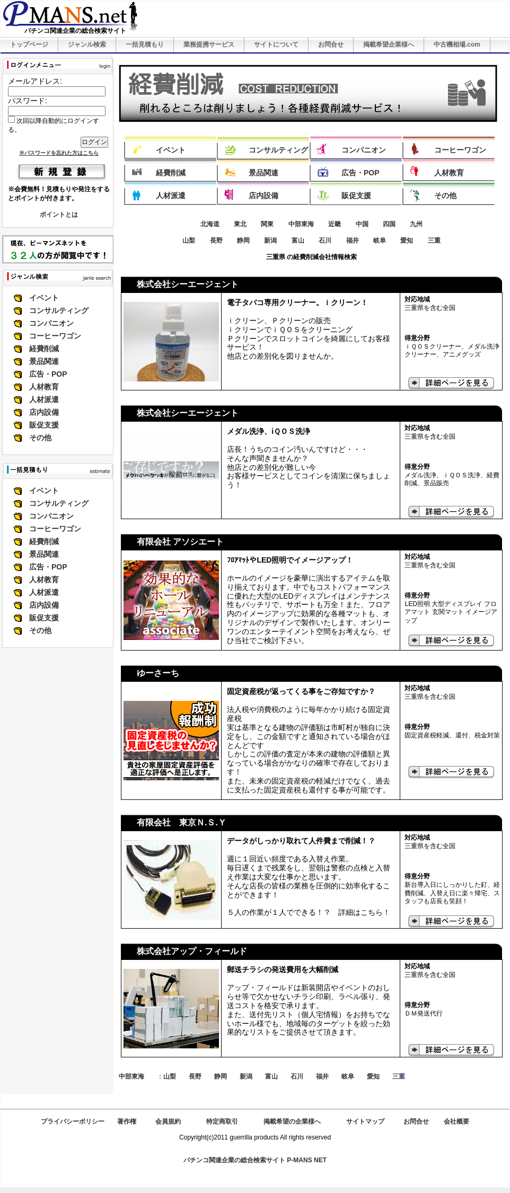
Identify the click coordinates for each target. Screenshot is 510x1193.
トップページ (29, 44)
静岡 (243, 240)
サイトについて (276, 44)
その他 (40, 437)
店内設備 (44, 412)
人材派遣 (44, 399)
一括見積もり (145, 44)
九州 (416, 224)
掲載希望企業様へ (388, 44)
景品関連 (44, 361)
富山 (298, 240)
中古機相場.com (457, 44)
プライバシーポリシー (72, 1121)
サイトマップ (365, 1121)
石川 (325, 240)
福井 (352, 240)
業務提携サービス (208, 44)
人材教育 (44, 386)
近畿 (334, 224)
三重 (434, 240)
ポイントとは (59, 214)
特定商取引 (222, 1121)
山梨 (188, 240)
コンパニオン (51, 323)
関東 (267, 224)
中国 (362, 224)
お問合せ (331, 44)
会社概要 (456, 1121)
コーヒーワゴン (55, 336)
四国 (389, 224)
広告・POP (48, 374)
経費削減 (44, 348)
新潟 (270, 240)
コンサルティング (59, 310)
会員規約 (168, 1121)
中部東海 (301, 224)
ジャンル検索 (87, 44)
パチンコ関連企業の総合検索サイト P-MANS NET (255, 1160)
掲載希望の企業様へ (292, 1121)
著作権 (126, 1121)
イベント (44, 297)
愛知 (406, 240)
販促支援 (44, 425)
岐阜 (379, 240)
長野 (216, 240)
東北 (240, 224)
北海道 (209, 224)
